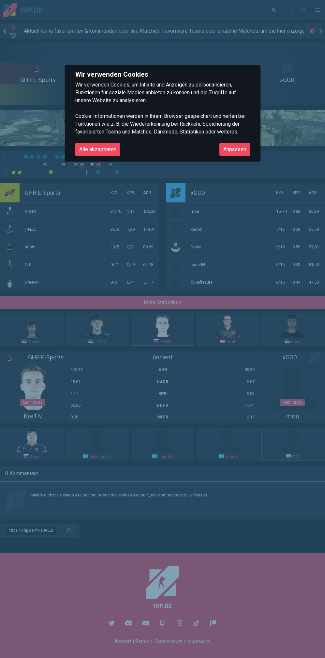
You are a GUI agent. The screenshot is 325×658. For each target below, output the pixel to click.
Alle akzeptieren (97, 149)
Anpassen (234, 149)
